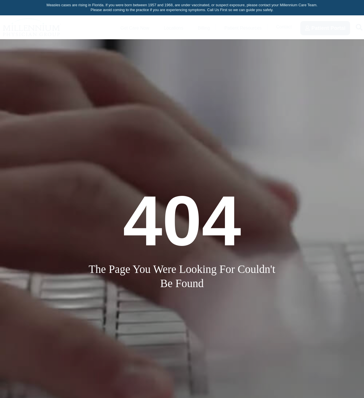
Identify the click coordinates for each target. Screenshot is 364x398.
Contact (283, 27)
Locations (166, 27)
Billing (197, 27)
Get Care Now (125, 27)
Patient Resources (240, 27)
